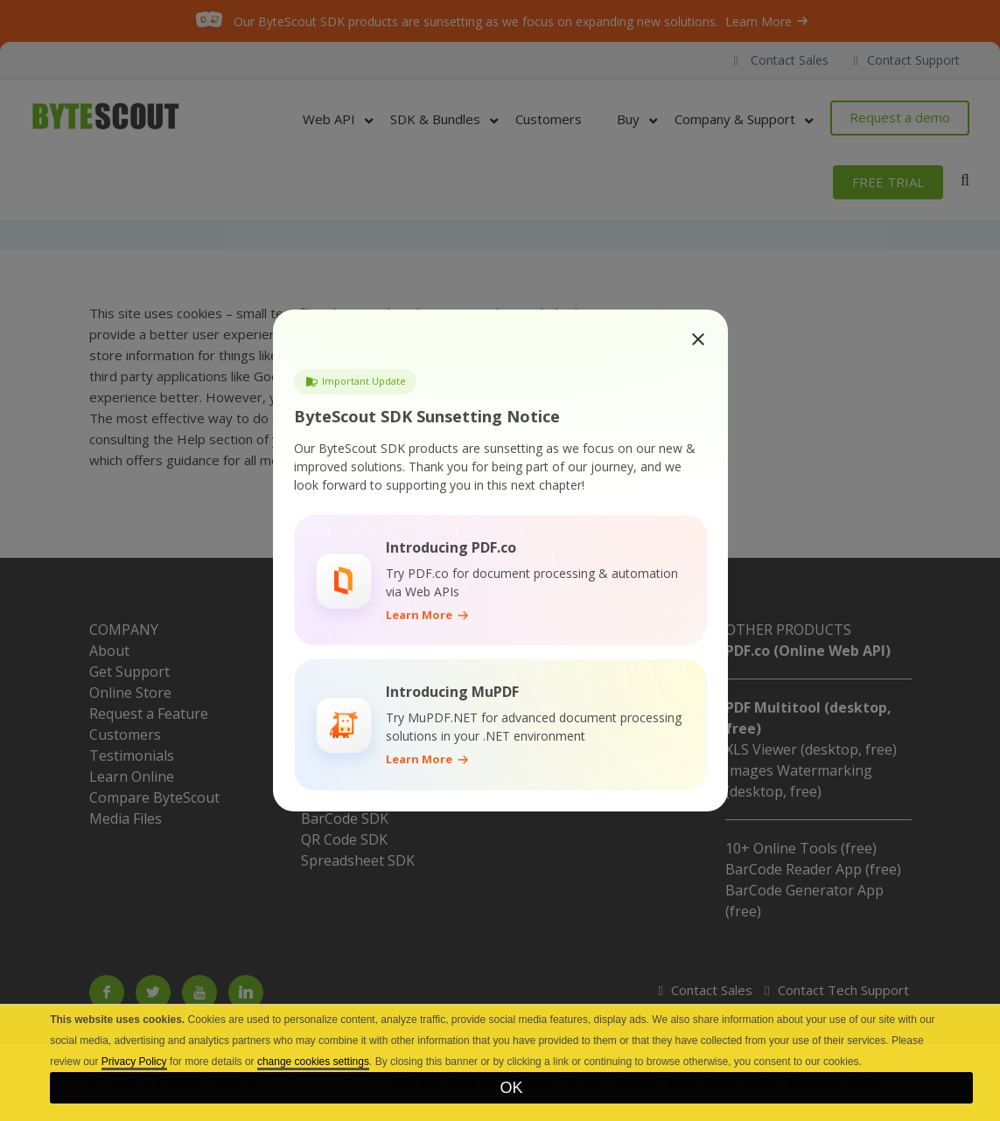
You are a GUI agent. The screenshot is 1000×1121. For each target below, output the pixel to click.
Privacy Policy (134, 1061)
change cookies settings (313, 1061)
